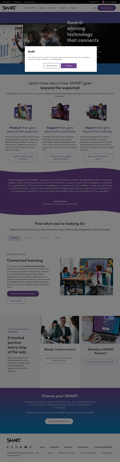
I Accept (68, 66)
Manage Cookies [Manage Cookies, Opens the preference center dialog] (51, 66)
